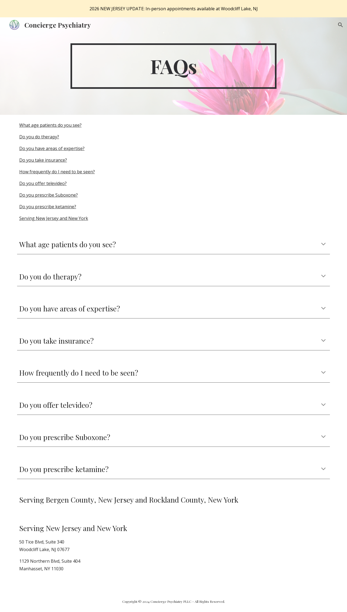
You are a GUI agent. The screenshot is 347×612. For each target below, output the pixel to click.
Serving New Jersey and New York (53, 218)
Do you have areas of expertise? (52, 148)
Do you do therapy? (39, 137)
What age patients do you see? (50, 125)
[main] (173, 66)
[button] (340, 24)
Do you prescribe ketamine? (47, 207)
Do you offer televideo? (43, 183)
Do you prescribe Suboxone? (48, 195)
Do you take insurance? (43, 160)
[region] (173, 8)
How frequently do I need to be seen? (57, 172)
